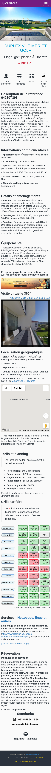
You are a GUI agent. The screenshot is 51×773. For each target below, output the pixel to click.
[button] (25, 405)
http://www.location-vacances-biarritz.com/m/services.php (17, 635)
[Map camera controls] (46, 416)
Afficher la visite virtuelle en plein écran (30, 298)
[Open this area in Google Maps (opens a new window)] (6, 430)
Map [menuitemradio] (7, 388)
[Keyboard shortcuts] (20, 431)
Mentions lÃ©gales (21, 761)
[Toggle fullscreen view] (46, 388)
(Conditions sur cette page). (15, 643)
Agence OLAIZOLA (36, 758)
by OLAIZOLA (9, 3)
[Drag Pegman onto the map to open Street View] (46, 425)
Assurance (32, 761)
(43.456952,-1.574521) (23, 381)
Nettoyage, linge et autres (23, 619)
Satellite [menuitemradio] (18, 388)
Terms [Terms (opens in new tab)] (47, 430)
